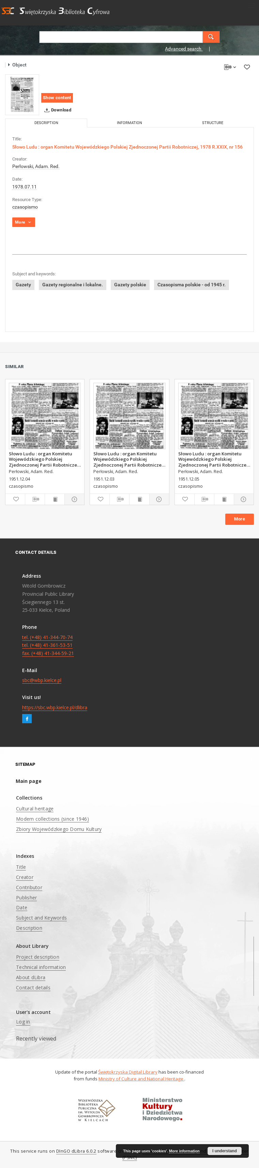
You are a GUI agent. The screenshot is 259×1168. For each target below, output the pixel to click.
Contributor (29, 887)
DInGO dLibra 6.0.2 (76, 1151)
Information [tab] (129, 123)
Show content (57, 97)
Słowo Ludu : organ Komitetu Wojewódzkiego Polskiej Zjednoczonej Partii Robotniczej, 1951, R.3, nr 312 (128, 459)
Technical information (41, 967)
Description (29, 928)
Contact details (33, 987)
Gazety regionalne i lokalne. (72, 284)
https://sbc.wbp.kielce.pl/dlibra (54, 707)
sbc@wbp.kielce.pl (41, 680)
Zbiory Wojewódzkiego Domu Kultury (59, 829)
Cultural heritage (35, 808)
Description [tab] (46, 123)
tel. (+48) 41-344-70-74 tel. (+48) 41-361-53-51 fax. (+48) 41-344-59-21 (48, 645)
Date (21, 907)
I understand (224, 1151)
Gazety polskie (130, 284)
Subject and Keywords (41, 917)
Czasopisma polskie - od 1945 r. (191, 284)
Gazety (23, 284)
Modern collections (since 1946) (52, 819)
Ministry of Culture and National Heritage (141, 1079)
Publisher (26, 897)
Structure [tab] (212, 123)
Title (21, 867)
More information (184, 1151)
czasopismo (25, 207)
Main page (29, 781)
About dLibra (30, 977)
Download (56, 110)
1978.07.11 (24, 186)
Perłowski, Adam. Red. (36, 166)
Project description (37, 957)
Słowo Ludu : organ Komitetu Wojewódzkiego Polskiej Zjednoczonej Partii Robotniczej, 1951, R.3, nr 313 (44, 459)
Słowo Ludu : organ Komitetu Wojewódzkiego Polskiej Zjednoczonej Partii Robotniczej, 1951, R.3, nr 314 (213, 459)
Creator (24, 877)
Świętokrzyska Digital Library (127, 1072)
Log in (23, 1021)
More (239, 518)
